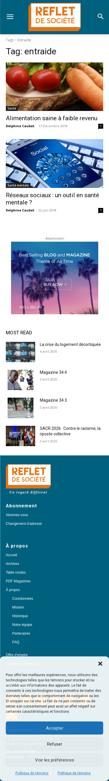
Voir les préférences (54, 760)
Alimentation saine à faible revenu (51, 118)
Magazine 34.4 (53, 372)
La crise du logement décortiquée (70, 344)
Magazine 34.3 (53, 400)
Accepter (54, 728)
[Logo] (54, 17)
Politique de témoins (32, 773)
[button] (100, 664)
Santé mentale (18, 185)
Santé (12, 108)
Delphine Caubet (20, 126)
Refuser (54, 744)
